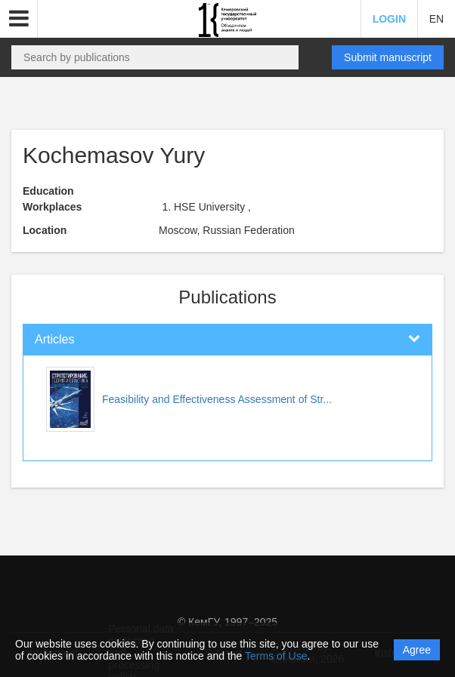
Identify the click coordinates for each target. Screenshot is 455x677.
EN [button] (436, 19)
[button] (19, 19)
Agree (417, 650)
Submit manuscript (388, 57)
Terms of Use (276, 656)
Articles (54, 339)
